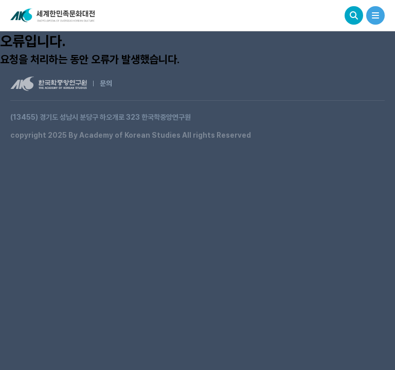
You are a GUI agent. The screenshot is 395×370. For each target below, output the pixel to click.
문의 (106, 83)
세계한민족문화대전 (53, 15)
